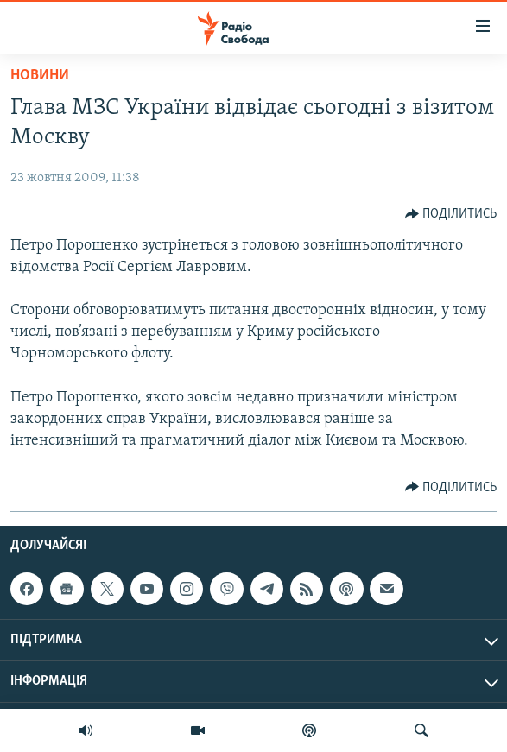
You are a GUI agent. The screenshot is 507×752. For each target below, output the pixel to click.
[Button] (451, 214)
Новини (39, 75)
